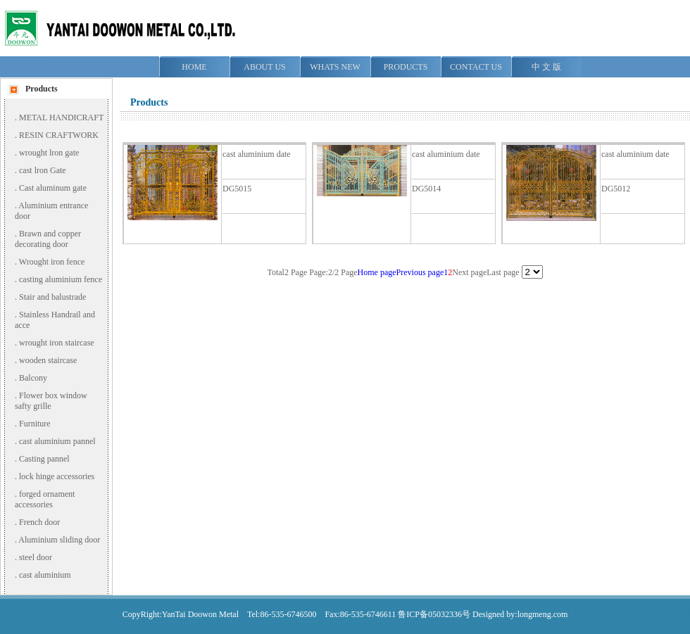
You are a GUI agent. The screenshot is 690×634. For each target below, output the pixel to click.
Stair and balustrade (52, 297)
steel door (35, 557)
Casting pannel (44, 459)
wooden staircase (48, 360)
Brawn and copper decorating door (48, 239)
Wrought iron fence (51, 262)
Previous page (420, 272)
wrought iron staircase (56, 343)
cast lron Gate (42, 170)
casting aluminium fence (60, 279)
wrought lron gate (49, 153)
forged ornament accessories (45, 499)
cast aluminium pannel (57, 441)
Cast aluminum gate (53, 188)
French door (39, 522)
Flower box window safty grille (51, 401)
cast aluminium (45, 575)
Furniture (35, 424)
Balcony (33, 378)
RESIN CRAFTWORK (59, 135)
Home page (377, 272)
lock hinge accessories (56, 476)
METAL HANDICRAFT (61, 117)
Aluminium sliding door (59, 540)
